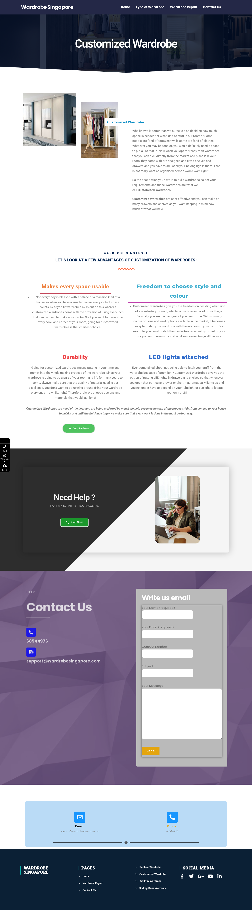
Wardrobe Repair (183, 7)
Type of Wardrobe (150, 7)
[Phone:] (172, 817)
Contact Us (212, 7)
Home (125, 7)
